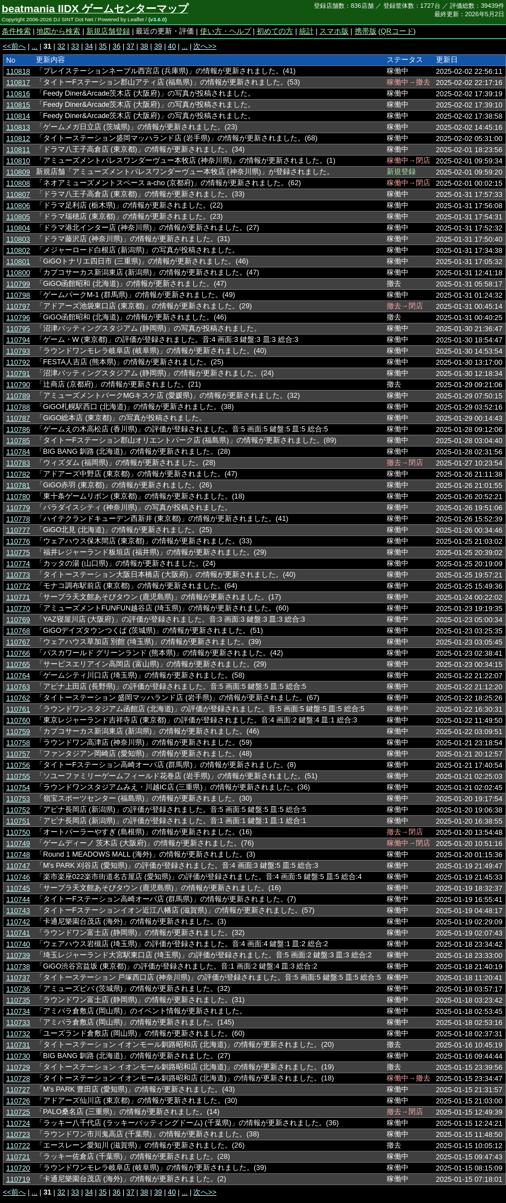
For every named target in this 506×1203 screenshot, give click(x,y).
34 (89, 46)
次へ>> (204, 46)
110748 (18, 854)
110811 (18, 149)
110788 (18, 407)
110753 (18, 799)
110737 (18, 978)
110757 (18, 754)
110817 (18, 82)
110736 (18, 989)
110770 (18, 608)
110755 (18, 776)
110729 (18, 1067)
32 (61, 46)
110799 (18, 284)
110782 (18, 474)
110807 (18, 194)
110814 (18, 116)
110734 (18, 1011)
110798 (18, 295)
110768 (18, 631)
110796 (18, 317)
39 (158, 46)
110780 (18, 496)
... (34, 46)
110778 (18, 519)
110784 (18, 452)
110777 (18, 530)
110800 (18, 273)
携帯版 (366, 31)
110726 (18, 1101)
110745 (18, 888)
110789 (18, 396)
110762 (18, 698)
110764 (18, 675)
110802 (18, 250)
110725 (18, 1112)
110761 (18, 709)
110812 (18, 138)
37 (130, 46)
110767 (18, 642)
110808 (18, 183)
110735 (18, 1000)
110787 (18, 418)
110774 (18, 564)
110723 (18, 1134)
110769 (18, 619)
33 (75, 46)
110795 (18, 329)
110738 (18, 966)
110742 (18, 922)
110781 (18, 485)
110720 (18, 1168)
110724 (18, 1123)
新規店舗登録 (108, 31)
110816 (18, 94)
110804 (18, 228)
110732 (18, 1034)
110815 (18, 105)
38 (144, 46)
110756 (18, 765)
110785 (18, 440)
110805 (18, 217)
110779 (18, 508)
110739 (18, 955)
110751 (18, 821)
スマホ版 (334, 31)
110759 (18, 731)
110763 (18, 687)
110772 (18, 586)
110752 (18, 810)
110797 (18, 306)
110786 (18, 429)
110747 (18, 866)
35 (102, 46)
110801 (18, 261)
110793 (18, 351)
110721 (18, 1157)
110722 (18, 1145)
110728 (18, 1078)
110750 (18, 832)
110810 (18, 161)
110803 (18, 239)
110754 (18, 787)
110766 (18, 653)
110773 (18, 575)
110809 (18, 172)
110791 (18, 373)
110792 (18, 362)
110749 (18, 843)
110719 (18, 1179)
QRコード (396, 31)
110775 (18, 552)
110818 (18, 71)
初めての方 (275, 31)
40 (172, 46)
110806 (18, 205)
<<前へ (14, 46)
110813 (18, 127)
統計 (306, 31)
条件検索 (16, 31)
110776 (18, 541)
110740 (18, 944)
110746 (18, 877)
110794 (18, 340)
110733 (18, 1022)
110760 (18, 720)
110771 (18, 597)
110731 (18, 1045)
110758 (18, 743)
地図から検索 (58, 31)
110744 (18, 899)
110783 (18, 463)
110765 (18, 664)
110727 (18, 1089)
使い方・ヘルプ (225, 31)
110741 (18, 933)
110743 (18, 910)
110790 (18, 384)
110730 (18, 1056)
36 (116, 46)
